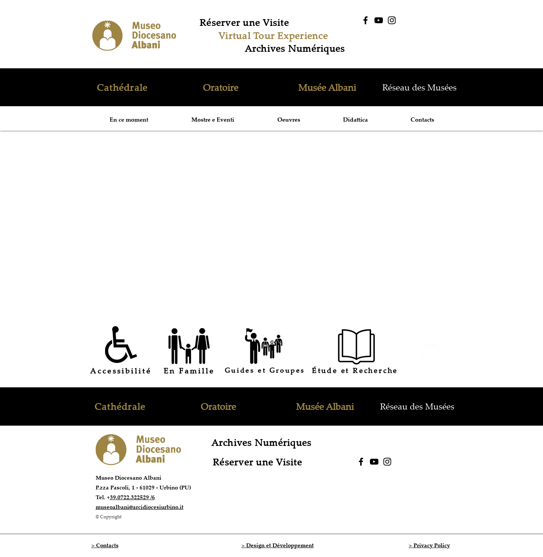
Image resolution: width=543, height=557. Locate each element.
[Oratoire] (221, 87)
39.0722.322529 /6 (132, 497)
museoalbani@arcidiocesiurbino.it (140, 507)
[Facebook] (365, 20)
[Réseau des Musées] (420, 87)
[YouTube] (378, 20)
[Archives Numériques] (295, 48)
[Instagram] (392, 20)
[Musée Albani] (328, 87)
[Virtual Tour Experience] (274, 35)
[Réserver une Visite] (245, 22)
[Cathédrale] (123, 87)
